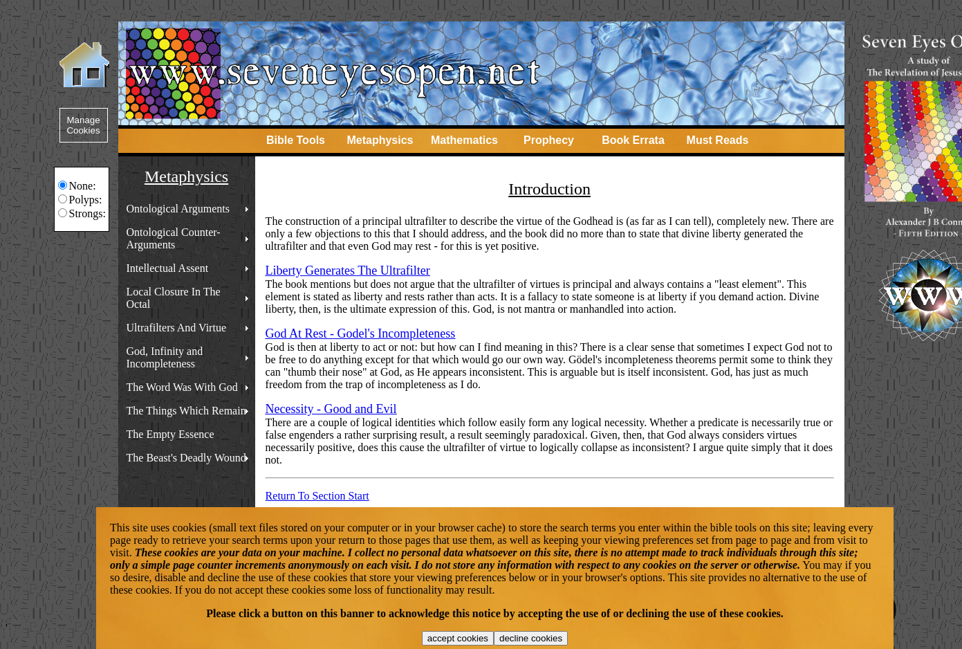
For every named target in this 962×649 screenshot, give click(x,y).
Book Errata (633, 140)
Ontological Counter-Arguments (174, 238)
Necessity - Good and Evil (331, 409)
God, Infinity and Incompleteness (165, 357)
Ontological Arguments (178, 208)
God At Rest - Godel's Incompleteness (361, 333)
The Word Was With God (182, 387)
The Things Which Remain (186, 411)
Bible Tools (295, 140)
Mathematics (464, 140)
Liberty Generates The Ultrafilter (348, 270)
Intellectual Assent (168, 268)
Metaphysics (379, 140)
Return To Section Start (317, 496)
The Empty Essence (170, 434)
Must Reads (718, 140)
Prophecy (549, 140)
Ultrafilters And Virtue (177, 327)
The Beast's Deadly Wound (186, 458)
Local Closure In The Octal (174, 298)
